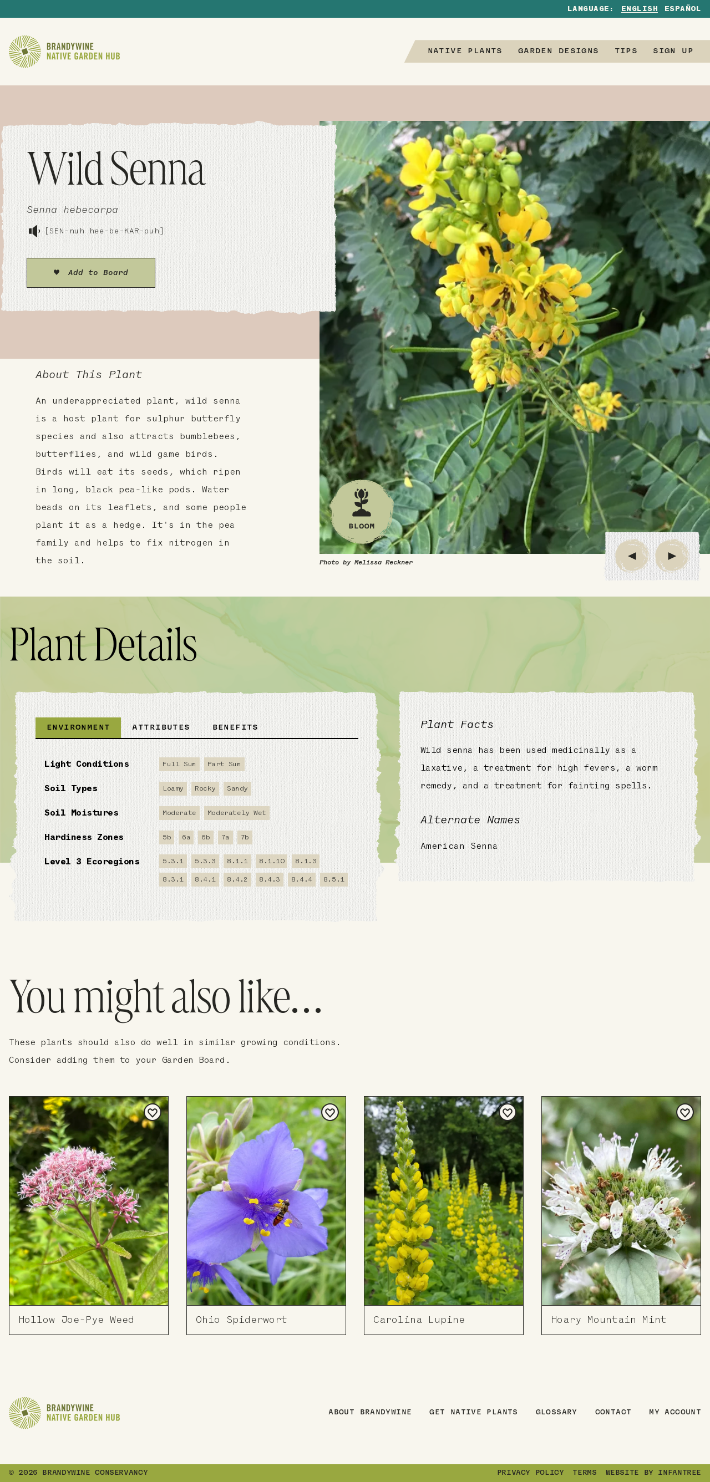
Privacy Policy (530, 1473)
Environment (78, 727)
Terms (584, 1473)
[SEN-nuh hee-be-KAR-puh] (95, 231)
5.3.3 (205, 861)
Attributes (161, 727)
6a (186, 837)
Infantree (679, 1473)
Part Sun (224, 764)
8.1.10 (272, 861)
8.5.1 (333, 879)
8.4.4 (301, 879)
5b (167, 837)
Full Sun (179, 764)
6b (205, 837)
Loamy (173, 788)
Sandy (237, 788)
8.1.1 (237, 861)
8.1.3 (305, 861)
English (639, 9)
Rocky (205, 788)
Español (683, 9)
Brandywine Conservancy (95, 1473)
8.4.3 (269, 879)
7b (245, 837)
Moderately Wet (236, 813)
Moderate (179, 813)
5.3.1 (173, 861)
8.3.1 (173, 879)
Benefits (235, 727)
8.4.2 (237, 879)
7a (225, 837)
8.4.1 (205, 879)
